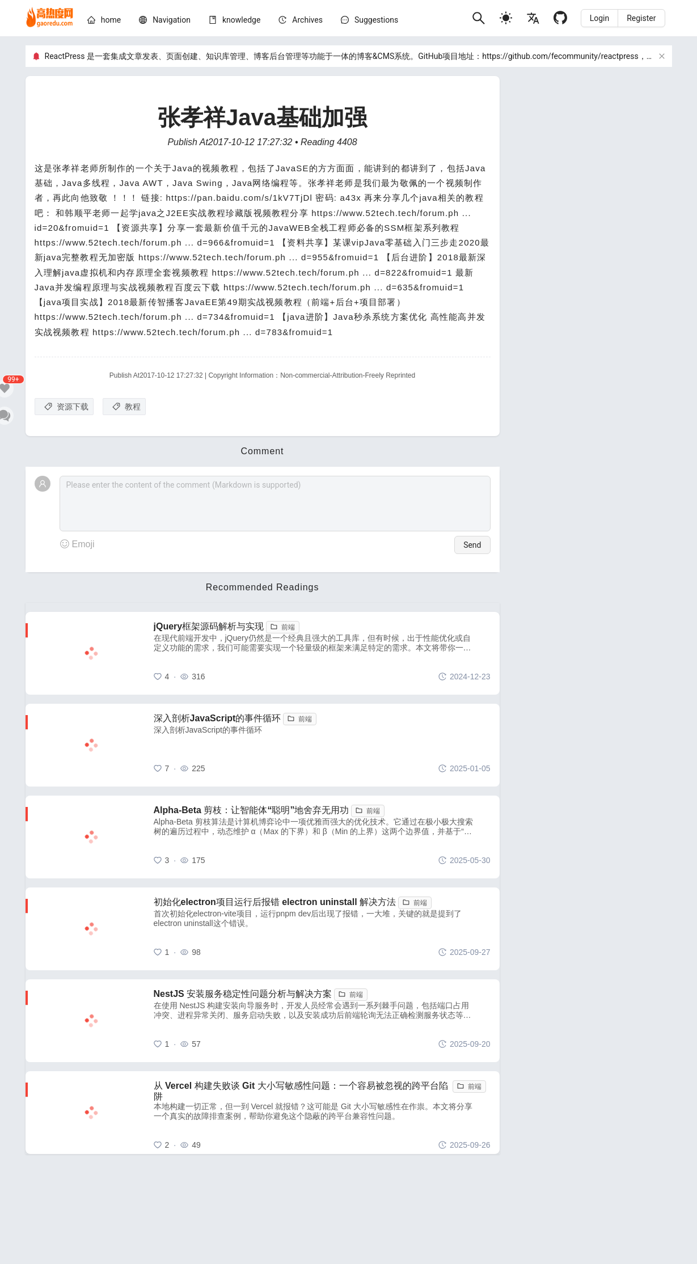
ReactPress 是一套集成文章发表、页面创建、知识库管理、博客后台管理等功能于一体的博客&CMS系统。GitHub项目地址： (264, 56)
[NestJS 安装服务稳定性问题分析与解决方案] (322, 1020)
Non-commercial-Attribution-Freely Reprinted (347, 375)
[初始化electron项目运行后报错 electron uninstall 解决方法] (322, 929)
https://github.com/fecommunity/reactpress (560, 56)
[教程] (124, 407)
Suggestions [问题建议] (376, 19)
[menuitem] (104, 22)
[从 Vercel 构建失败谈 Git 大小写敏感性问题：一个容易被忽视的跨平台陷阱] (322, 1112)
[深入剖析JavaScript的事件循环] (322, 745)
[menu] (275, 21)
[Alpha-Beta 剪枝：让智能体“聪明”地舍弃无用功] (322, 837)
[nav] (172, 19)
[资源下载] (64, 407)
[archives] (307, 19)
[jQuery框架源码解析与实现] (322, 653)
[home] (50, 18)
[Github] (560, 18)
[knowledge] (241, 19)
